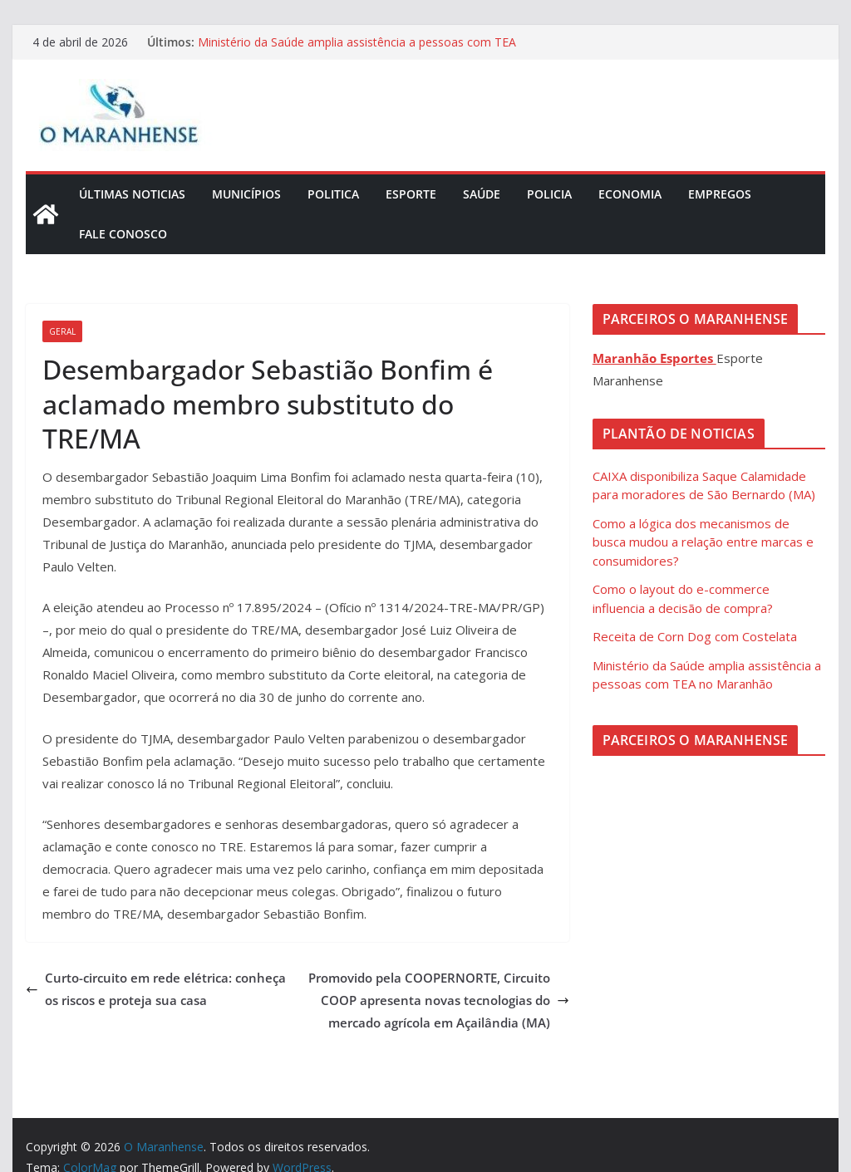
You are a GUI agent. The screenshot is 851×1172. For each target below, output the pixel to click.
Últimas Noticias (132, 194)
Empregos (719, 194)
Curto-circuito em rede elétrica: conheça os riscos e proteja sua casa (156, 988)
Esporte (411, 194)
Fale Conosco (123, 234)
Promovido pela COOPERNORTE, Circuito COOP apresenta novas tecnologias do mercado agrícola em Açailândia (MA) (438, 1000)
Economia (630, 194)
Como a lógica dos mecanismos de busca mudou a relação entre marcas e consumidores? (703, 542)
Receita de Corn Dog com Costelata (695, 636)
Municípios (246, 194)
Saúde (481, 194)
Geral (62, 331)
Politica (333, 194)
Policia (549, 194)
